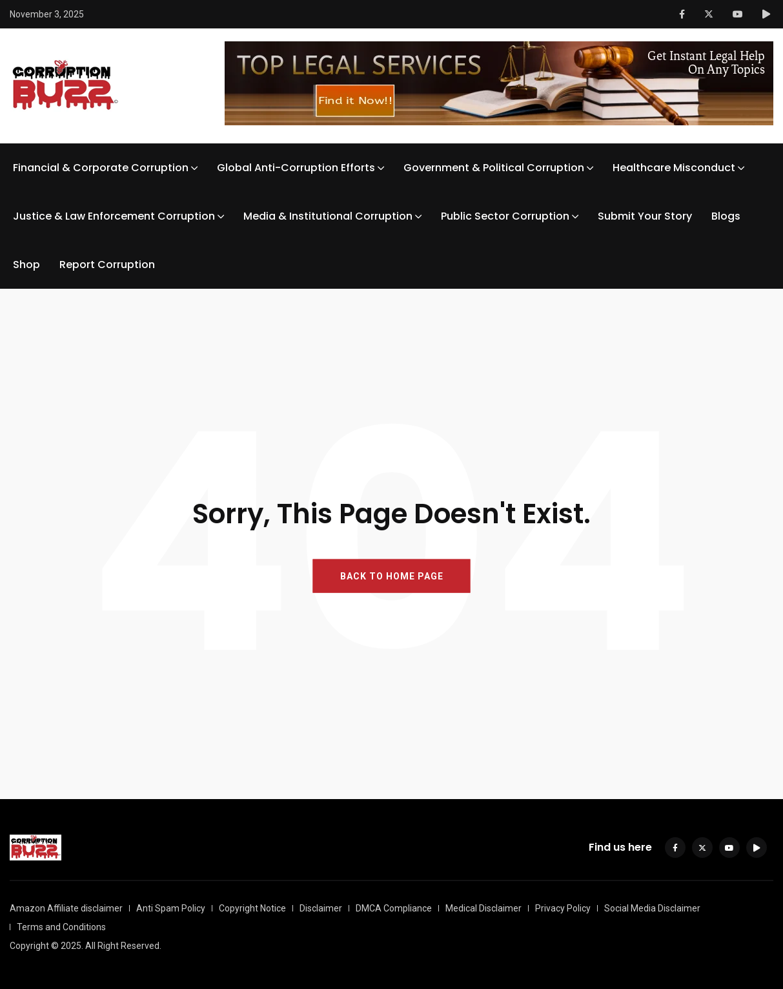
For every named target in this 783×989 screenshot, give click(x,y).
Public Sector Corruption (505, 216)
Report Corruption (107, 264)
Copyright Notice (252, 908)
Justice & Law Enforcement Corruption (114, 216)
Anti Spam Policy (170, 908)
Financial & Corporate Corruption (100, 167)
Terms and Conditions (61, 927)
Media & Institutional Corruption (327, 216)
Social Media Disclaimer (652, 908)
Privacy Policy (563, 908)
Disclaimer (321, 908)
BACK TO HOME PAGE (391, 576)
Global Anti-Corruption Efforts (296, 167)
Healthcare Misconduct (674, 167)
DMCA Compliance (394, 908)
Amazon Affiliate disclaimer (66, 908)
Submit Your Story (645, 216)
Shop (26, 264)
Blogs (725, 216)
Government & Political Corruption (493, 167)
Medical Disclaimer (483, 908)
